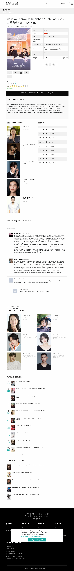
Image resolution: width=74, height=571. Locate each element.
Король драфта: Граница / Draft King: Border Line (25, 487)
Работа (32, 26)
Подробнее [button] (64, 58)
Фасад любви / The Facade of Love (29, 318)
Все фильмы (25, 528)
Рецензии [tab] (27, 221)
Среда (60, 48)
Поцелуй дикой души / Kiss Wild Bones (22, 472)
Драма (10, 26)
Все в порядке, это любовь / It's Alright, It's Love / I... (30, 447)
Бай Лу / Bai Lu (27, 126)
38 (15, 83)
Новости (57, 528)
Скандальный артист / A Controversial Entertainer (25, 494)
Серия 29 (51, 134)
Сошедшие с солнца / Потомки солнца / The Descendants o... (28, 404)
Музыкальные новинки (45, 528)
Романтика (24, 26)
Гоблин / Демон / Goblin (22, 433)
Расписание (9, 530)
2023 (45, 30)
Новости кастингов (16, 311)
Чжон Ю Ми (26, 315)
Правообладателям (11, 551)
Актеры (24, 93)
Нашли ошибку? (15, 306)
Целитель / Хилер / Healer (23, 381)
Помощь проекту (11, 548)
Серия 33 (51, 150)
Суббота (46, 49)
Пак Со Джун (57, 353)
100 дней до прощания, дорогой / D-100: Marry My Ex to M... (28, 465)
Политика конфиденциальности (15, 559)
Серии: (41, 122)
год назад (21, 279)
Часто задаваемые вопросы (14, 556)
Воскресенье (54, 49)
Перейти (46, 53)
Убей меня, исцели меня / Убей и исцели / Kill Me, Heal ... (30, 411)
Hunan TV (47, 36)
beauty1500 (17, 233)
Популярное (9, 533)
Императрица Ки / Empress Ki (24, 425)
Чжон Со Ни (56, 315)
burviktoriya (18, 259)
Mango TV (53, 36)
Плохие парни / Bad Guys (23, 440)
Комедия (16, 26)
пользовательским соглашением (31, 536)
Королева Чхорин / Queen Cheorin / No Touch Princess (28, 418)
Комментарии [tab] (13, 221)
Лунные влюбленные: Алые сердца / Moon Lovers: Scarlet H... (29, 396)
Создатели (33, 93)
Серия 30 (51, 138)
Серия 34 (51, 154)
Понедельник (48, 48)
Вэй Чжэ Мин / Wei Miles (28, 162)
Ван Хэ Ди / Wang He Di (29, 144)
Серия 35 (51, 158)
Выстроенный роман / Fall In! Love (59, 338)
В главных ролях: (15, 122)
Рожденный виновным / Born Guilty (59, 357)
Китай (48, 33)
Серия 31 (51, 142)
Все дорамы (9, 528)
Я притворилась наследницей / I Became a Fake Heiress (27, 480)
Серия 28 (51, 129)
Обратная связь (10, 546)
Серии (42, 93)
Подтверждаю (37, 540)
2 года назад (25, 233)
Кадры (50, 93)
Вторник (55, 48)
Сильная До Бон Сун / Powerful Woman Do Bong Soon (30, 388)
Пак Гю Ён (56, 334)
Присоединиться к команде (14, 553)
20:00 (59, 49)
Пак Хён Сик (26, 353)
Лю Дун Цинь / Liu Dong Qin (28, 197)
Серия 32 (51, 146)
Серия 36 (51, 163)
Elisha (16, 279)
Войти (63, 3)
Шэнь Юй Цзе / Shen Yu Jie (29, 180)
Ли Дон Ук (26, 334)
